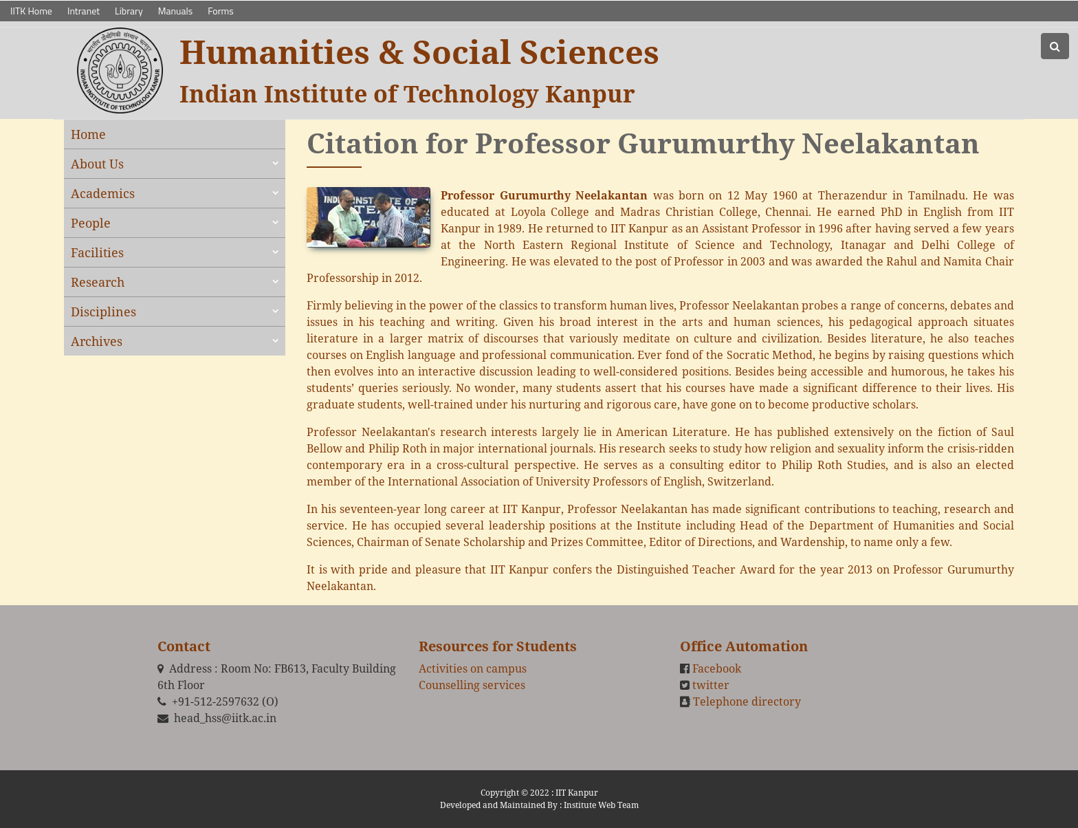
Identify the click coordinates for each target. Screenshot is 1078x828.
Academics (103, 193)
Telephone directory (747, 701)
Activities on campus (473, 668)
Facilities (97, 252)
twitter (710, 685)
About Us (97, 163)
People (91, 223)
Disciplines (103, 311)
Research (97, 282)
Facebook (716, 668)
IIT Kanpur (577, 792)
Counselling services (472, 685)
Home (88, 134)
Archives (96, 341)
